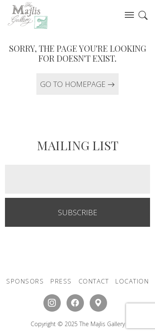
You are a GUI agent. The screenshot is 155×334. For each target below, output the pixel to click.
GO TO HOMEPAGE (77, 84)
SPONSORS (25, 281)
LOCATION (132, 281)
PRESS (61, 281)
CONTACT (94, 281)
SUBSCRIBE (77, 212)
